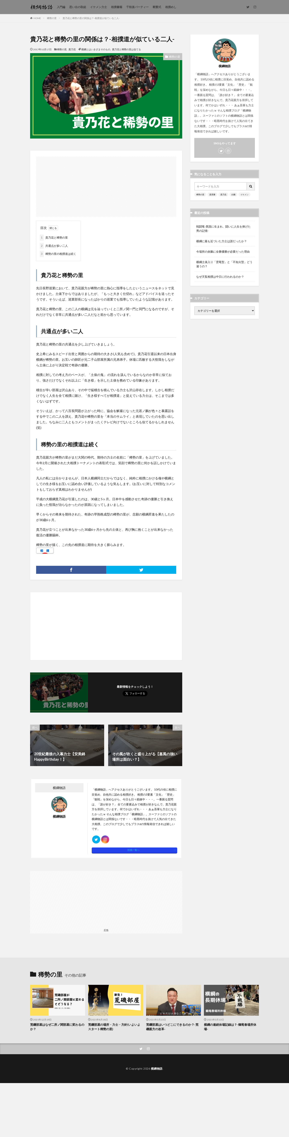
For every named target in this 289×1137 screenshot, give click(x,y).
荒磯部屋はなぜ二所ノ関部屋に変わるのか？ (57, 1027)
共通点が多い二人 (54, 246)
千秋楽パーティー (137, 7)
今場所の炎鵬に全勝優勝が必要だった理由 (223, 251)
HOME (37, 18)
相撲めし (170, 7)
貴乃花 (72, 49)
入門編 (61, 7)
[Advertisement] (106, 185)
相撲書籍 (116, 7)
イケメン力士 (98, 7)
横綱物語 (157, 1068)
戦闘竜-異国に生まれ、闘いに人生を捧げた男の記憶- (223, 228)
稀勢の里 (52, 18)
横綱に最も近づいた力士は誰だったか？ (221, 241)
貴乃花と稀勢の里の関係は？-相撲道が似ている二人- (91, 18)
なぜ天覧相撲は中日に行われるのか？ (220, 276)
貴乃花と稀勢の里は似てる (126, 49)
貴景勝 (212, 194)
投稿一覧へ (133, 849)
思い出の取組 (77, 7)
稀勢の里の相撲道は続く (58, 254)
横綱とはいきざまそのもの (95, 49)
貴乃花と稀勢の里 (54, 238)
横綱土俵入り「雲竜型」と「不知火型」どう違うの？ (224, 264)
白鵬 (233, 194)
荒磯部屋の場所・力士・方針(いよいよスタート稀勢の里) (114, 1027)
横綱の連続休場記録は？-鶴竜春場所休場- (230, 1027)
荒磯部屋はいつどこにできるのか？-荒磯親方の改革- (172, 1027)
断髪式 (157, 7)
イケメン (244, 194)
